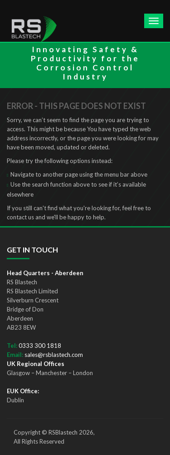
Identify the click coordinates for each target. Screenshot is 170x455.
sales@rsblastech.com (53, 354)
